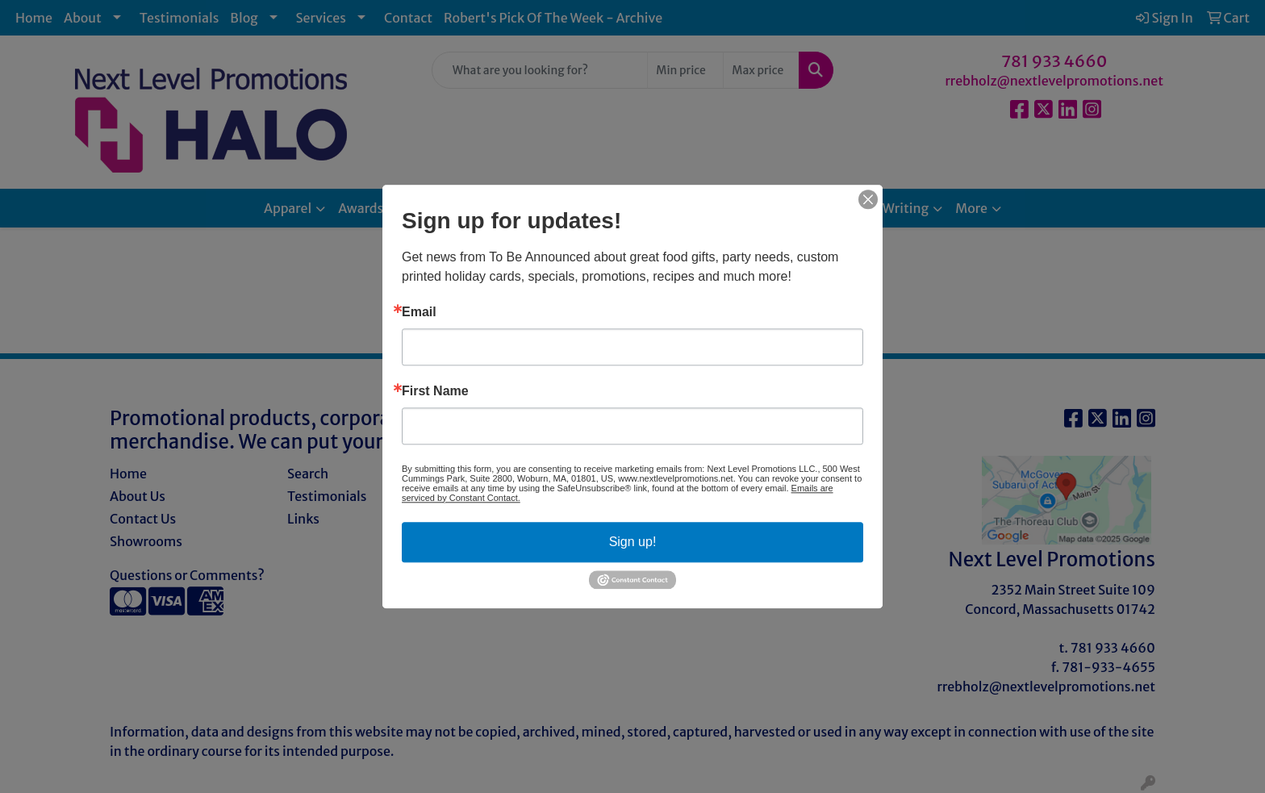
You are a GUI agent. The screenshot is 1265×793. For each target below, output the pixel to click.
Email (419, 312)
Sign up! (633, 542)
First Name (435, 391)
